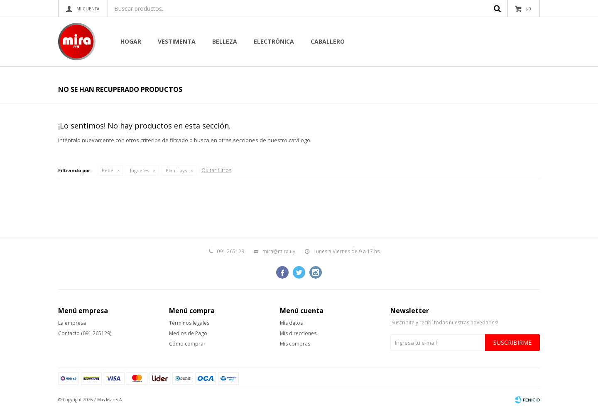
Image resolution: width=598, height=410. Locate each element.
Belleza (224, 41)
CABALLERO (328, 41)
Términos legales (189, 322)
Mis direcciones (298, 333)
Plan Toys (176, 170)
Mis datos (291, 322)
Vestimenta (177, 41)
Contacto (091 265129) (84, 333)
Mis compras (295, 343)
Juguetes (139, 170)
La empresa (72, 322)
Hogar (130, 41)
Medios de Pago (188, 333)
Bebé (107, 170)
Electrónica (274, 41)
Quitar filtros (216, 170)
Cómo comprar (187, 343)
